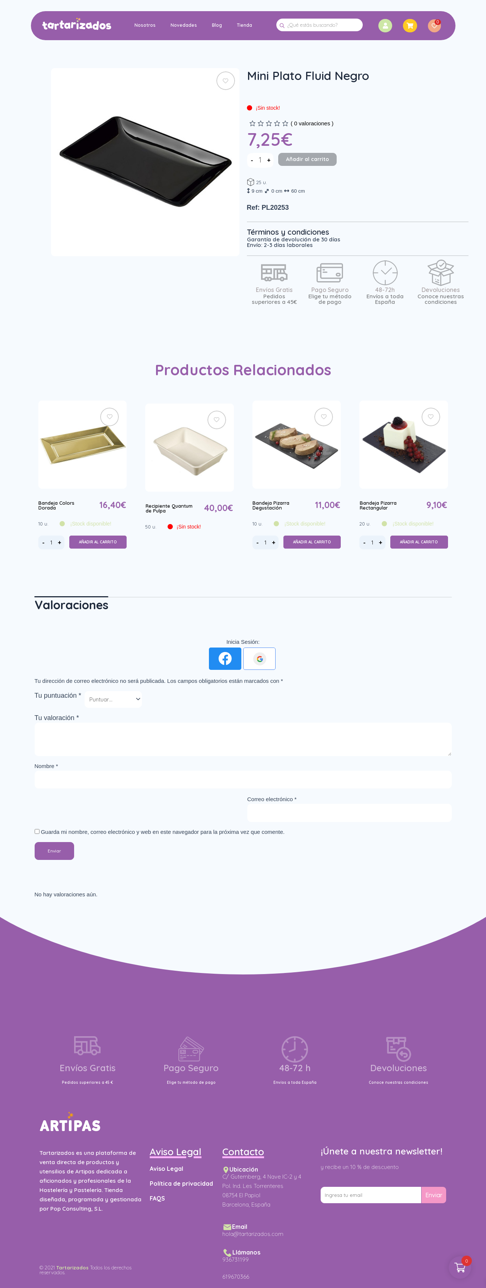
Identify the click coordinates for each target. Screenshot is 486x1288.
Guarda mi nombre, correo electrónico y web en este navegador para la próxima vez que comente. (163, 832)
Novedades (183, 25)
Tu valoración (57, 718)
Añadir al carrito (307, 159)
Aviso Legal (166, 1168)
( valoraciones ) (312, 123)
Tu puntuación (58, 695)
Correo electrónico (272, 799)
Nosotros (144, 25)
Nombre (46, 766)
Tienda (244, 25)
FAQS (157, 1198)
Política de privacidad (181, 1183)
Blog (217, 25)
